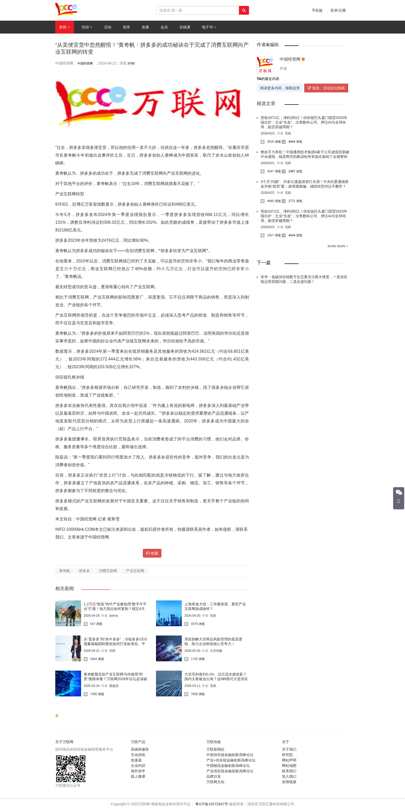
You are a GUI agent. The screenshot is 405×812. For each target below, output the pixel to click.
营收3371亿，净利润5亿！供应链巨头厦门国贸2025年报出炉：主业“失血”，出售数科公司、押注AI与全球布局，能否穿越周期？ (304, 122)
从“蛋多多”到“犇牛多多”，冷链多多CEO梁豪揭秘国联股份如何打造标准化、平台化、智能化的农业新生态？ (115, 643)
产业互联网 (135, 571)
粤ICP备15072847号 (211, 804)
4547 (267, 171)
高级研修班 (140, 749)
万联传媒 (213, 742)
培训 (87, 27)
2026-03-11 (192, 686)
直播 (145, 27)
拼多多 (84, 571)
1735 (191, 659)
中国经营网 (85, 63)
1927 (267, 235)
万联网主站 (215, 782)
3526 (267, 141)
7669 (191, 694)
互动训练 (138, 755)
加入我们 (289, 776)
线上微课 (138, 776)
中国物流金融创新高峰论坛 (228, 765)
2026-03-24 (91, 686)
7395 (90, 694)
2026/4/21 (268, 163)
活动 (107, 27)
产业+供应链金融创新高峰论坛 (230, 760)
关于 (285, 742)
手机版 (317, 10)
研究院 (287, 755)
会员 (164, 27)
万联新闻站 (215, 749)
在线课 (185, 27)
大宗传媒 (216, 651)
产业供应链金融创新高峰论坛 (229, 771)
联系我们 (289, 771)
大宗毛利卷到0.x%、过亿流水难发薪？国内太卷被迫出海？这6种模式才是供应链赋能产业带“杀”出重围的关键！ (216, 679)
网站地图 (289, 765)
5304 (90, 659)
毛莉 (213, 615)
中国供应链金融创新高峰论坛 (229, 755)
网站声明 (289, 760)
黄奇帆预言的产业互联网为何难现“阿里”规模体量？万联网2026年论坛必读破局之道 (115, 679)
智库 (126, 27)
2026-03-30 (192, 651)
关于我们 (289, 749)
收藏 (152, 553)
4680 (267, 201)
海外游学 (138, 771)
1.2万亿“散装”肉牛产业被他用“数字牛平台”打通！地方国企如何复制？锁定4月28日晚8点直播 (115, 608)
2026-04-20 (192, 615)
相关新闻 (64, 588)
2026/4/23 (268, 133)
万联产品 (138, 742)
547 (89, 624)
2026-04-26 (91, 615)
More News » (338, 246)
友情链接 (289, 782)
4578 (191, 624)
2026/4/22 (268, 193)
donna (113, 615)
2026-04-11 (91, 651)
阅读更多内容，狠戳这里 (280, 88)
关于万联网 (64, 742)
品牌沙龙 (213, 776)
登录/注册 (338, 10)
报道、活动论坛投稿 (326, 88)
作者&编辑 (268, 44)
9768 (131, 63)
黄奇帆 (64, 571)
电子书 (209, 27)
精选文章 (266, 103)
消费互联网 (108, 571)
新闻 (64, 27)
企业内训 (138, 765)
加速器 (136, 760)
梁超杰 (114, 686)
